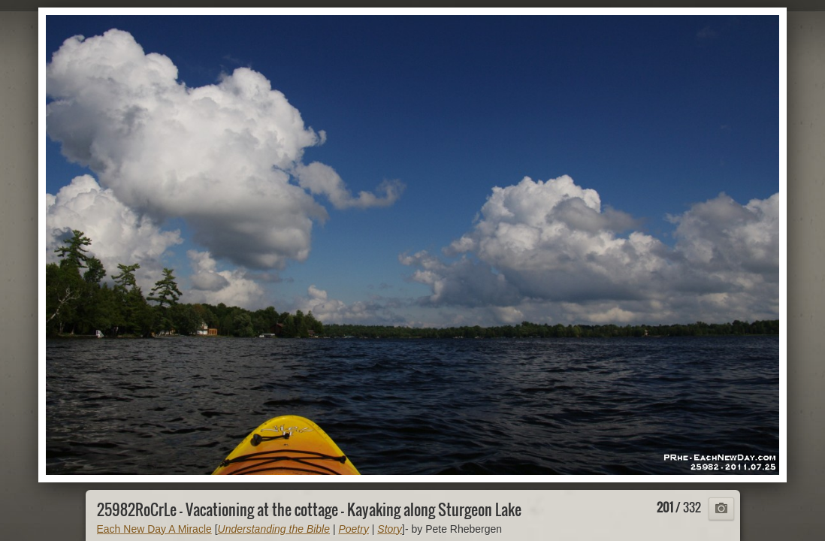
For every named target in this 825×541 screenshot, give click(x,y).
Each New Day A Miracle (154, 529)
